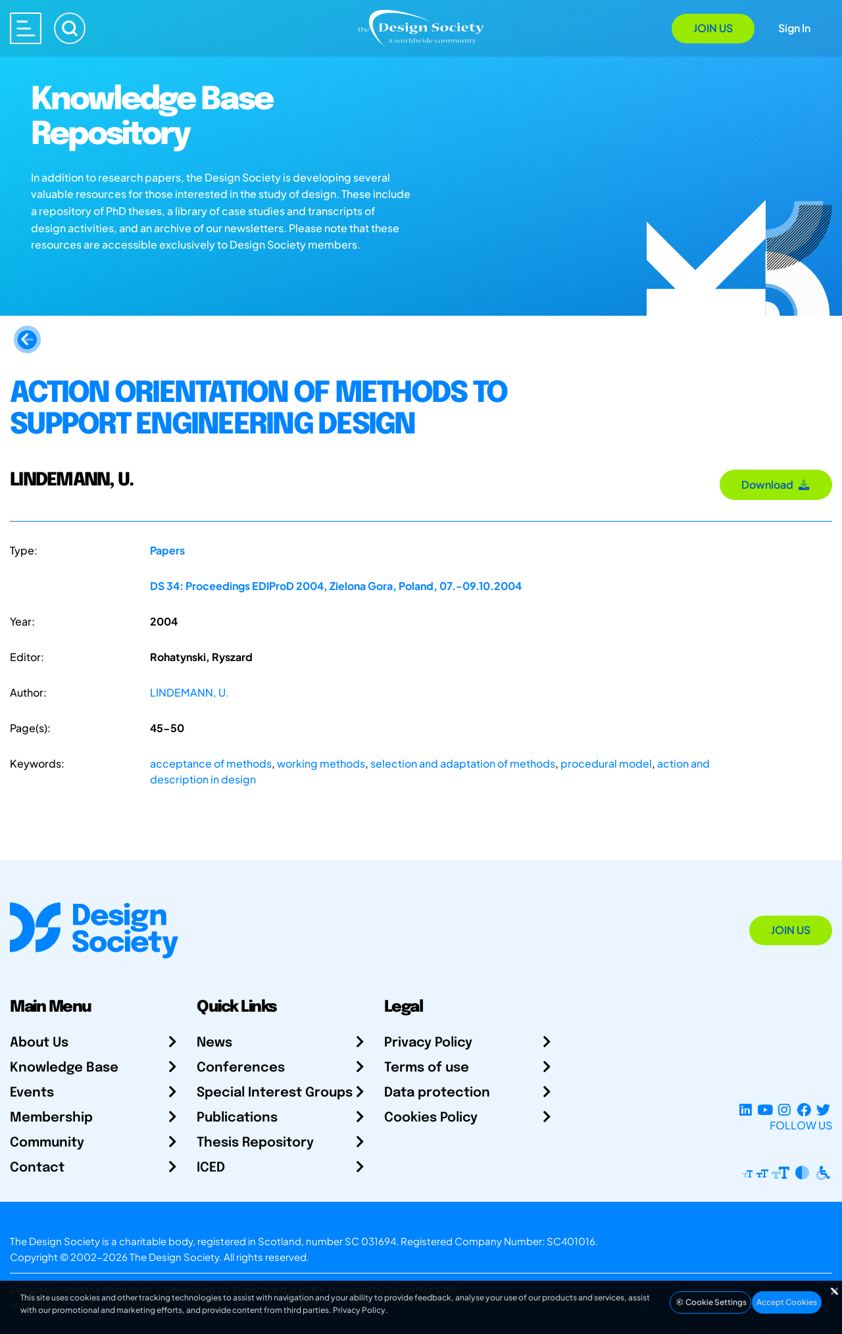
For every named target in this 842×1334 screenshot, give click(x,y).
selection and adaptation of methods (462, 763)
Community (47, 1143)
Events (32, 1093)
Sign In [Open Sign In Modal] (794, 28)
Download (775, 484)
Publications (237, 1118)
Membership (51, 1118)
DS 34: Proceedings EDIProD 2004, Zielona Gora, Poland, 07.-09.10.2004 (336, 586)
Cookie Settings (710, 1302)
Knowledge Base (64, 1068)
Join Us (713, 28)
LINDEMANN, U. (189, 692)
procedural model (606, 763)
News (214, 1043)
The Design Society (174, 1256)
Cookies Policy (431, 1118)
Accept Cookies (786, 1302)
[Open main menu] (25, 28)
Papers (167, 550)
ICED (211, 1168)
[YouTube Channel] (765, 1109)
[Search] (70, 28)
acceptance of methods (211, 763)
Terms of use (426, 1068)
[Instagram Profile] (784, 1109)
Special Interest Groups (275, 1093)
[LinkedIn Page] (746, 1109)
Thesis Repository (255, 1143)
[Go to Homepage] (421, 27)
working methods (321, 763)
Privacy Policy (428, 1043)
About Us (39, 1043)
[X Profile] (823, 1109)
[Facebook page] (804, 1109)
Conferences (241, 1068)
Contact (37, 1168)
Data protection (437, 1093)
